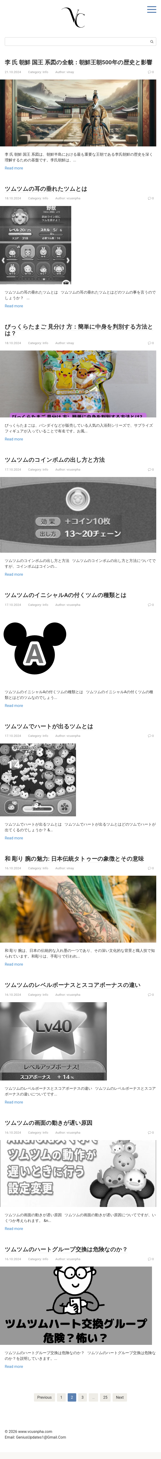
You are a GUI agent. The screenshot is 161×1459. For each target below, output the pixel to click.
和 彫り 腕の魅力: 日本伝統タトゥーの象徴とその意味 (80, 865)
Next (120, 1404)
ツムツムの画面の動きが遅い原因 (52, 1129)
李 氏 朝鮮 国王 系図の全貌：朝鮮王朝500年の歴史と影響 (78, 66)
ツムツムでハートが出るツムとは (52, 732)
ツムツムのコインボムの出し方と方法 (59, 466)
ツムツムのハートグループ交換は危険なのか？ (71, 1255)
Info (45, 78)
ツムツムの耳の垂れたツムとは (49, 195)
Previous (44, 1404)
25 (105, 1404)
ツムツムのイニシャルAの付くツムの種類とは (70, 601)
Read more (14, 175)
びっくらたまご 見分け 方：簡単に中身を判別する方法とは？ (79, 337)
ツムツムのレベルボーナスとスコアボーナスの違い (78, 991)
